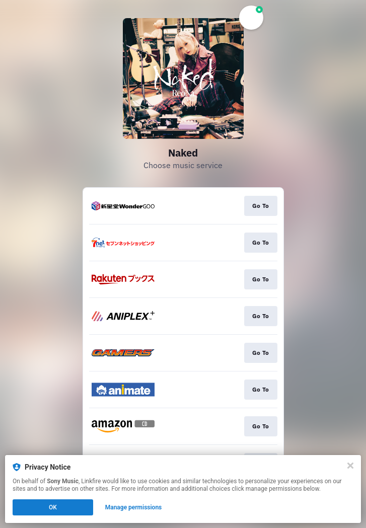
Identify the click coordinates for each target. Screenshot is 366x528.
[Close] (350, 466)
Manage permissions (133, 507)
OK (53, 507)
